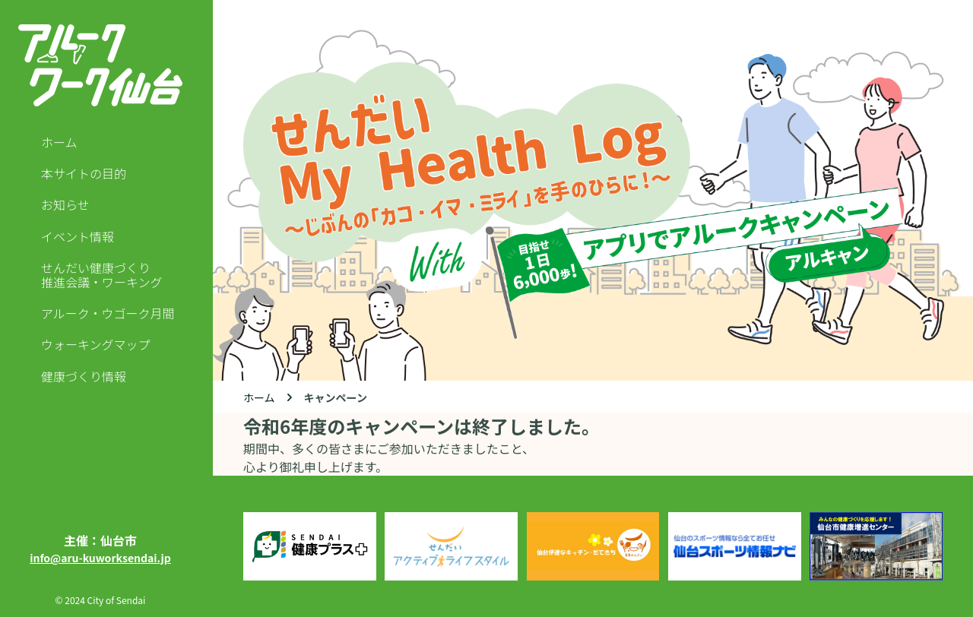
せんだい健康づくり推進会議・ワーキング (102, 275)
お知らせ (65, 205)
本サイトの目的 (83, 173)
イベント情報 (77, 236)
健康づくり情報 (83, 376)
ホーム (59, 142)
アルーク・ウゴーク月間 (108, 313)
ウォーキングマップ (96, 344)
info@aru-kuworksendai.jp (100, 557)
